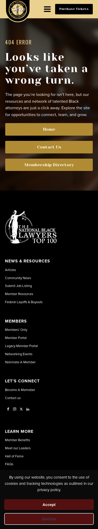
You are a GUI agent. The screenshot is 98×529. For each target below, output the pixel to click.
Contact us (13, 397)
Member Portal (16, 337)
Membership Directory (49, 164)
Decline (49, 519)
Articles (10, 269)
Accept (48, 504)
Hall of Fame (14, 456)
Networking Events (18, 354)
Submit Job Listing (18, 285)
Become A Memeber (20, 389)
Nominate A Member (20, 362)
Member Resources (19, 293)
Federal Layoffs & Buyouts (24, 302)
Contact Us (49, 147)
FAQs (9, 464)
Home (49, 129)
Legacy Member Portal (21, 345)
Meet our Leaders (18, 448)
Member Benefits (17, 440)
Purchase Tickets (74, 9)
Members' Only (16, 329)
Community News (18, 277)
